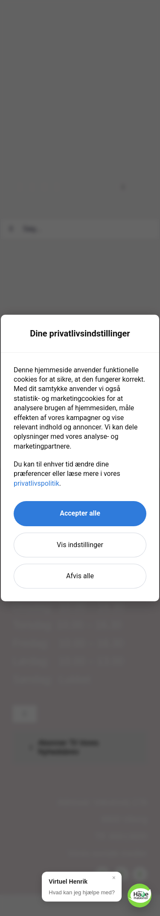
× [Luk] (114, 877)
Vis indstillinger (80, 545)
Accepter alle (80, 513)
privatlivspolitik (36, 483)
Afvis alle (80, 576)
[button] (82, 887)
